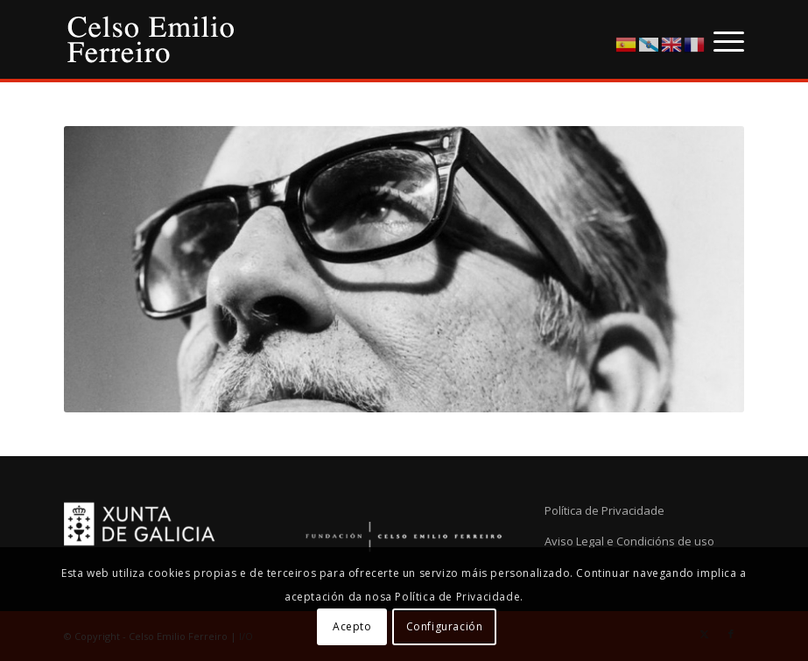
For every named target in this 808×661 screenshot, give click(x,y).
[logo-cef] (151, 39)
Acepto (352, 626)
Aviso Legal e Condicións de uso (629, 541)
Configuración (444, 626)
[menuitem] (720, 39)
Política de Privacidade (604, 510)
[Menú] (720, 39)
